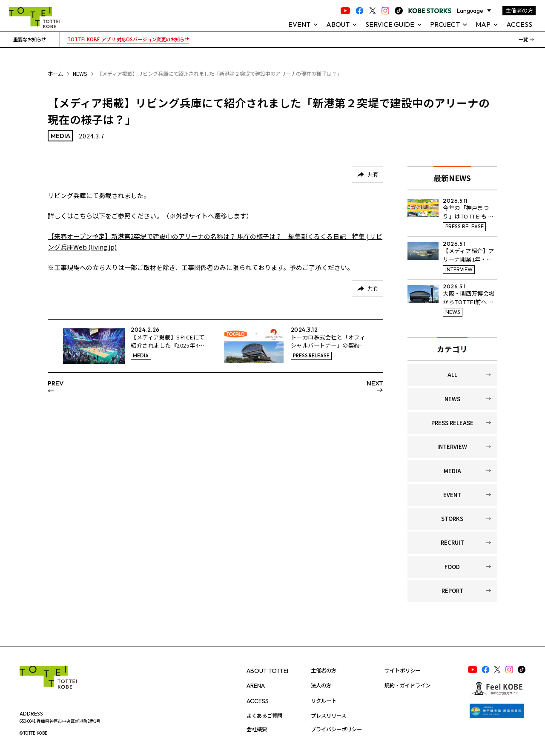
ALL (452, 375)
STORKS (452, 519)
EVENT (452, 495)
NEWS (80, 74)
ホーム (55, 74)
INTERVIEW (452, 447)
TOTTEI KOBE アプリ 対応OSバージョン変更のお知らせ (128, 39)
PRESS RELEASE (452, 423)
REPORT (452, 590)
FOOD (452, 567)
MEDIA (452, 471)
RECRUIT (452, 542)
